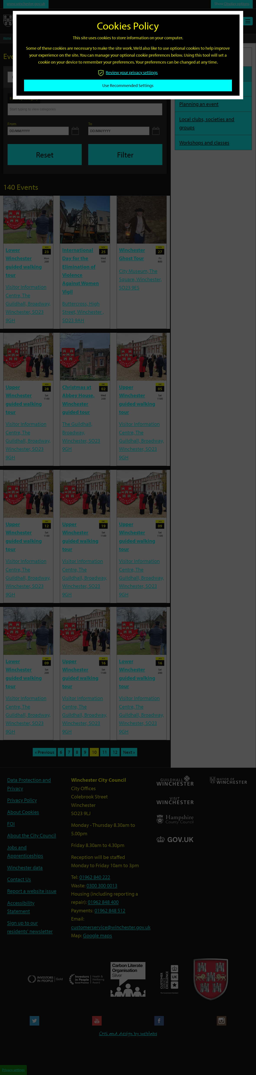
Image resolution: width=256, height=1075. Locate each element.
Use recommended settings (127, 85)
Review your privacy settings (128, 72)
